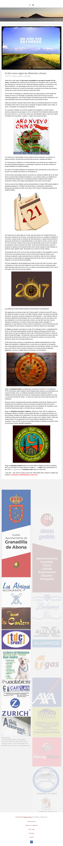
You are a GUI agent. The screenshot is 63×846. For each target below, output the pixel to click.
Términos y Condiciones (31, 825)
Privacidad (31, 833)
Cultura (14, 76)
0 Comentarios (27, 76)
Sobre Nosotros (31, 821)
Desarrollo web (23, 817)
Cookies (31, 837)
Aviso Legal (31, 829)
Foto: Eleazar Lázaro (56, 20)
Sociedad (19, 76)
